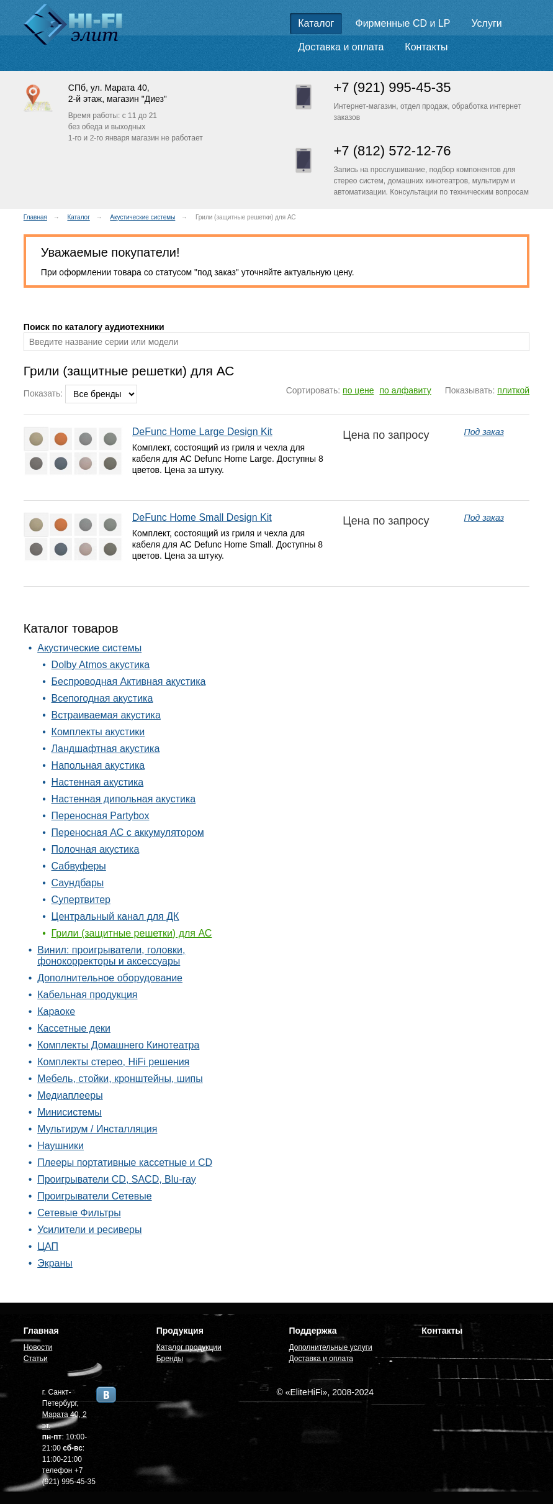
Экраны (55, 1263)
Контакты (426, 47)
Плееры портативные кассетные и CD (124, 1162)
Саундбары (78, 883)
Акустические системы (142, 217)
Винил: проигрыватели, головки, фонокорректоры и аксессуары (111, 955)
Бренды (169, 1358)
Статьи (36, 1358)
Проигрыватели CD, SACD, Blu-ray (116, 1179)
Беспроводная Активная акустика (129, 681)
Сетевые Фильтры (79, 1213)
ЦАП (47, 1246)
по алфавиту (405, 390)
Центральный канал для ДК (115, 916)
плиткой (513, 390)
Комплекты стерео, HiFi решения (113, 1062)
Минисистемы (69, 1112)
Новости (38, 1347)
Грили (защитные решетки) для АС (132, 933)
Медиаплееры (69, 1095)
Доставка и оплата (341, 47)
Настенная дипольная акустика (124, 799)
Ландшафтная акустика (106, 748)
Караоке (56, 1011)
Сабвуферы (79, 866)
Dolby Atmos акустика (101, 664)
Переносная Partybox (101, 815)
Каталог (316, 23)
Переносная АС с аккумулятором (128, 832)
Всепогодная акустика (102, 698)
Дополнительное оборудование (109, 978)
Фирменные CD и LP (403, 23)
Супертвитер (81, 899)
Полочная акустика (96, 849)
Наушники (60, 1145)
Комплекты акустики (98, 732)
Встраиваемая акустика (106, 715)
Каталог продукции (189, 1347)
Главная (35, 217)
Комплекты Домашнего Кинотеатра (118, 1045)
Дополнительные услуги (330, 1347)
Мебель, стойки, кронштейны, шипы (120, 1078)
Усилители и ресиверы (89, 1229)
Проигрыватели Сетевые (94, 1196)
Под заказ (484, 432)
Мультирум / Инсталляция (97, 1129)
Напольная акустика (98, 765)
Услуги (486, 23)
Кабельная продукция (87, 994)
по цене (358, 390)
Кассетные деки (73, 1028)
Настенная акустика (98, 782)
